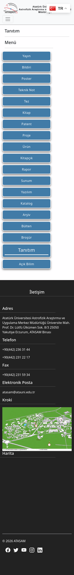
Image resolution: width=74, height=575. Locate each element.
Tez (26, 101)
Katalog (27, 203)
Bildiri (26, 67)
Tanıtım (26, 250)
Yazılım (26, 192)
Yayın (26, 56)
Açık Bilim (26, 264)
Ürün (26, 147)
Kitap (27, 113)
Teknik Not (26, 90)
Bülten (26, 226)
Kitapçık (27, 158)
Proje (26, 135)
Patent (26, 124)
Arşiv (26, 215)
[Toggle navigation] (7, 19)
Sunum (26, 181)
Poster (26, 78)
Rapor (26, 169)
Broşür (26, 237)
